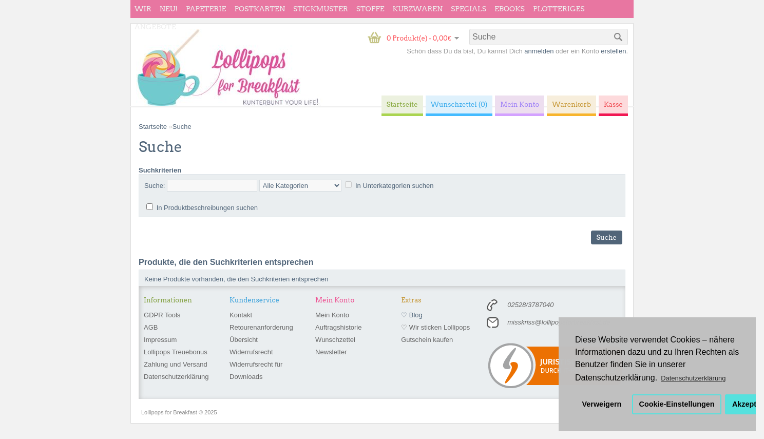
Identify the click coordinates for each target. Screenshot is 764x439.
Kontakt (241, 315)
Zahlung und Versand (175, 364)
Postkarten (259, 9)
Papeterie (206, 9)
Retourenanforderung (261, 327)
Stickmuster (320, 9)
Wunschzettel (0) (459, 104)
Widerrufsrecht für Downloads (256, 370)
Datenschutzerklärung (176, 376)
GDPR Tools (162, 315)
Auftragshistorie (338, 327)
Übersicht (244, 339)
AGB (151, 327)
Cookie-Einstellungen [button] (677, 404)
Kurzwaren (418, 9)
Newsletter (331, 352)
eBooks (509, 9)
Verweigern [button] (602, 404)
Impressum (160, 339)
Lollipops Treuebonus (175, 352)
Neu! (169, 9)
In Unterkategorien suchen (394, 185)
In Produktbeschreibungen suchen (207, 208)
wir (143, 9)
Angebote (155, 27)
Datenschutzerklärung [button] (693, 378)
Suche (182, 126)
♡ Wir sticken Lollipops (435, 327)
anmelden (538, 51)
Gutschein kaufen (427, 339)
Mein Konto (332, 315)
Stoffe (370, 9)
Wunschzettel (335, 339)
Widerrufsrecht (251, 352)
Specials (468, 9)
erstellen (613, 51)
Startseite (153, 126)
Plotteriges (559, 9)
